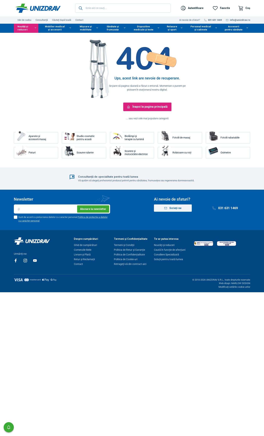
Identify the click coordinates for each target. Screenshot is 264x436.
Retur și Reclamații (84, 259)
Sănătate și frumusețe (113, 28)
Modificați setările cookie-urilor (234, 287)
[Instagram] (25, 260)
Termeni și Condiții (124, 245)
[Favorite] (221, 8)
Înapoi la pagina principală (147, 106)
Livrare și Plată (82, 254)
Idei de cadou (24, 20)
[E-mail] (62, 209)
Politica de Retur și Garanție (129, 249)
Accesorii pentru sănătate (234, 28)
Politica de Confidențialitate (129, 254)
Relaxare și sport (172, 28)
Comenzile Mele (82, 249)
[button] (9, 427)
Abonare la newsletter (93, 209)
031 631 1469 (225, 208)
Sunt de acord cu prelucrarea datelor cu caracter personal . (63, 219)
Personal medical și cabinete (200, 28)
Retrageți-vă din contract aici (130, 264)
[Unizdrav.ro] (38, 8)
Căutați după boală (61, 20)
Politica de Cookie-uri (125, 259)
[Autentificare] (192, 8)
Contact (79, 20)
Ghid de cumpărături (85, 245)
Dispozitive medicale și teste (143, 28)
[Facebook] (16, 260)
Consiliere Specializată (166, 254)
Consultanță (41, 20)
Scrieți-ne (172, 208)
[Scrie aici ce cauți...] (123, 8)
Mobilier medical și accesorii (55, 28)
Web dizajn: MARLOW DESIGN (234, 283)
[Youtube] (35, 260)
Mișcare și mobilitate (86, 28)
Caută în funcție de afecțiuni (169, 249)
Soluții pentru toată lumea (168, 259)
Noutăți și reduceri (22, 28)
